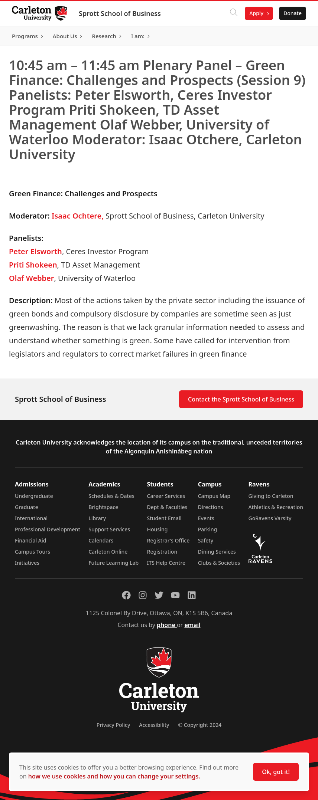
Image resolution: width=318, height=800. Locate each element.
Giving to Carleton (271, 495)
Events (206, 518)
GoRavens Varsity (270, 518)
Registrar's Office (168, 540)
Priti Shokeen (33, 265)
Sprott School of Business (120, 13)
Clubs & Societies (219, 562)
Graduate (26, 507)
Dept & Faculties (167, 507)
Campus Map (214, 495)
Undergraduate (34, 495)
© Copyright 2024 (199, 724)
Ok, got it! (276, 772)
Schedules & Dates (111, 495)
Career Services (166, 495)
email (192, 625)
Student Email (164, 518)
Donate (292, 13)
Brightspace (103, 507)
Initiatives (27, 562)
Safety (206, 540)
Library (97, 518)
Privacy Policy (113, 724)
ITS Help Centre (166, 562)
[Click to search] (233, 13)
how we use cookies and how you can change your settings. (114, 776)
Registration (162, 551)
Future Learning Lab (113, 562)
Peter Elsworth (35, 251)
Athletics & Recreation (276, 507)
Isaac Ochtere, (78, 216)
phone (167, 625)
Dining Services (217, 551)
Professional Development (47, 529)
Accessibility (154, 724)
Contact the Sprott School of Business (241, 399)
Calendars (100, 540)
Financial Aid (30, 540)
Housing (157, 529)
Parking (207, 529)
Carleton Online (107, 551)
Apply (256, 13)
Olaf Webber (31, 278)
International (31, 518)
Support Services (109, 529)
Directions (210, 507)
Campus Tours (32, 551)
